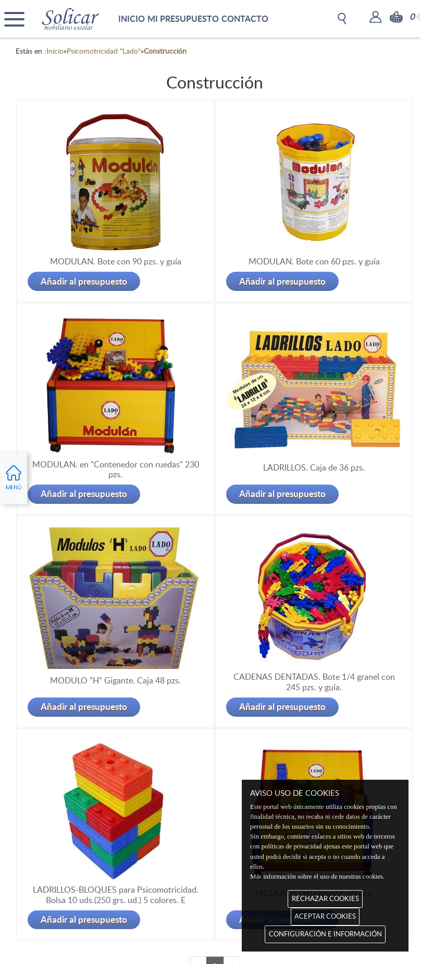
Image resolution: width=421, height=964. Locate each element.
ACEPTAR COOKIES (325, 916)
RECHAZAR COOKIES (325, 898)
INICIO (131, 18)
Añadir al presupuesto (84, 281)
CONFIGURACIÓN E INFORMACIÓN (325, 933)
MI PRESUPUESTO (183, 18)
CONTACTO (244, 18)
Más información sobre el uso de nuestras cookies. (317, 876)
